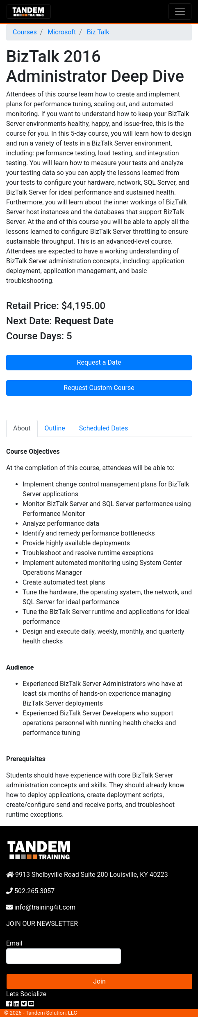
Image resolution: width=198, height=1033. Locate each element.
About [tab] (22, 428)
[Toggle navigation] (179, 11)
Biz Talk (97, 32)
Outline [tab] (55, 428)
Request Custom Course (99, 388)
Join (99, 981)
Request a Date (99, 362)
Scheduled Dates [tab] (103, 428)
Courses (25, 32)
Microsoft (61, 32)
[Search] (63, 956)
